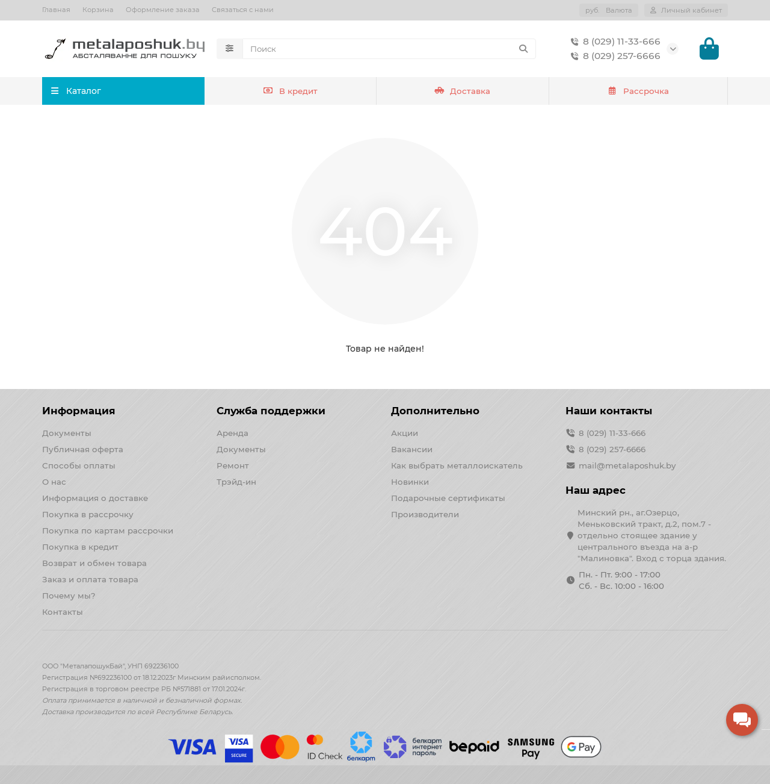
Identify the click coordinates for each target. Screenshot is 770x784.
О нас (54, 482)
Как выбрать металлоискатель (457, 465)
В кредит (290, 92)
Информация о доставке (95, 498)
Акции (404, 433)
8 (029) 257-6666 (613, 56)
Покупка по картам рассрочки (107, 530)
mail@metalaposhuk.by (627, 465)
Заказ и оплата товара (90, 579)
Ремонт (233, 465)
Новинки (410, 482)
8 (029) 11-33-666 (613, 42)
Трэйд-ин (236, 482)
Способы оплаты (79, 465)
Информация (79, 411)
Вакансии (412, 449)
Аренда (232, 433)
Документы (66, 433)
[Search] (389, 49)
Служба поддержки (271, 411)
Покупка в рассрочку (88, 514)
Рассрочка (638, 92)
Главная (56, 9)
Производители (425, 514)
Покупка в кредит (80, 547)
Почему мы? (69, 595)
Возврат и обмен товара (94, 563)
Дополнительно (435, 411)
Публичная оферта (82, 449)
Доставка (462, 92)
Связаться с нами (243, 9)
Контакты (62, 612)
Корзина (98, 9)
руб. (608, 10)
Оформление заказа (163, 9)
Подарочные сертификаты (448, 498)
